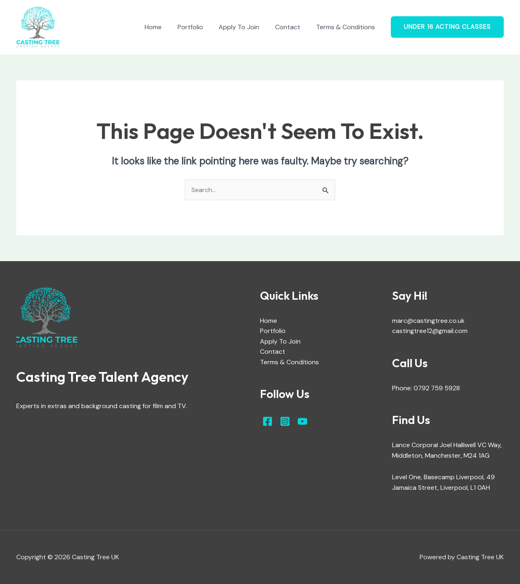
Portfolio (199, 27)
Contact (291, 27)
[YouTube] (302, 421)
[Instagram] (284, 421)
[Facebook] (267, 421)
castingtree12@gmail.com (430, 331)
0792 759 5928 (437, 388)
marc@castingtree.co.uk (428, 320)
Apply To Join (245, 27)
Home (165, 27)
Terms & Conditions (346, 27)
